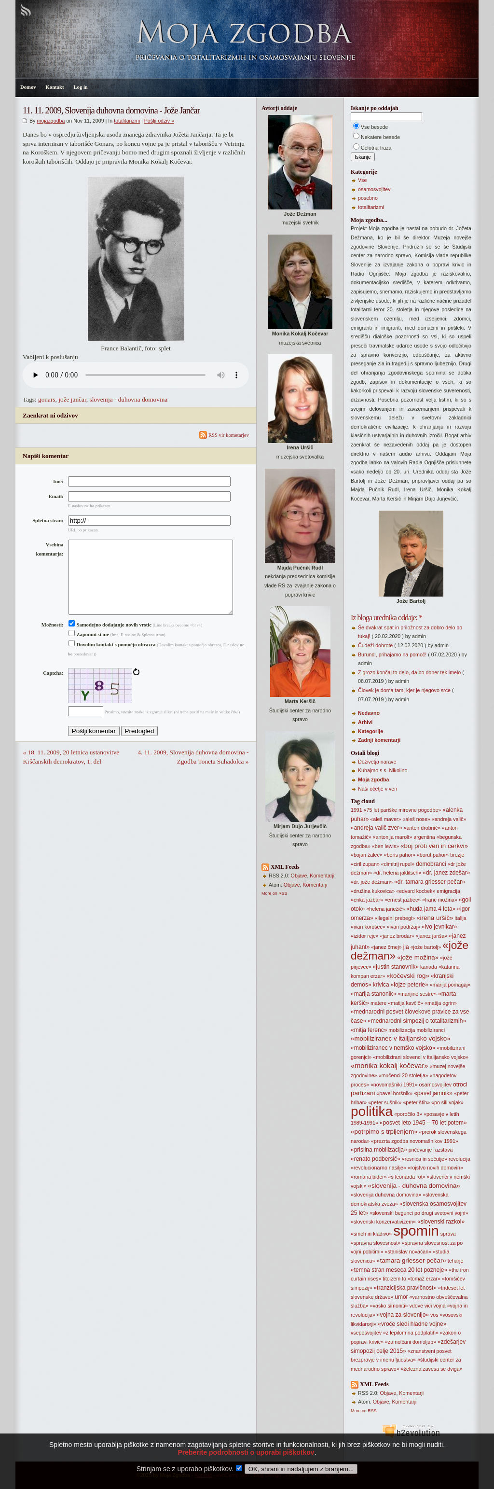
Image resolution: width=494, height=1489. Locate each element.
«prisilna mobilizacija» (379, 1149)
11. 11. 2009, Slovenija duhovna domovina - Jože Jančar (111, 110)
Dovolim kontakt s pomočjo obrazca (112, 660)
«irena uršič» (434, 917)
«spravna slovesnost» (375, 1243)
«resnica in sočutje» (424, 1159)
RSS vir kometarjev (224, 435)
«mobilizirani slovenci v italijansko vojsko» (420, 1057)
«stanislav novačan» (408, 1251)
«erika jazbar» (367, 900)
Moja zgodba (373, 779)
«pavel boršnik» (394, 1093)
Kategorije (370, 731)
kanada (428, 967)
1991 (356, 810)
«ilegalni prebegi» (395, 918)
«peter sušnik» (384, 1102)
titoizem (391, 1278)
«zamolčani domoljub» (410, 1342)
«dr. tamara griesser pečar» (429, 881)
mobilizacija (401, 1030)
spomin (416, 1231)
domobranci (431, 864)
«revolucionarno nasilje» (378, 1167)
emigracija (448, 891)
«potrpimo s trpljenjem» (384, 1131)
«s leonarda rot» (406, 1177)
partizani (363, 1093)
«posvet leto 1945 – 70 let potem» (423, 1122)
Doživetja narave (377, 762)
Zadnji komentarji (379, 740)
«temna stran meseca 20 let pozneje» (399, 1269)
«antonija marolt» (392, 837)
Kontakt (55, 87)
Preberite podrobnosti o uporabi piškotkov (246, 1467)
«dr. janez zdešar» (446, 872)
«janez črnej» (386, 947)
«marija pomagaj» (450, 985)
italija (460, 918)
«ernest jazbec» (402, 900)
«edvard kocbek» (415, 891)
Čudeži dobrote (375, 645)
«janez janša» (431, 936)
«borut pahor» (433, 855)
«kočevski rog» (407, 975)
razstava (443, 1150)
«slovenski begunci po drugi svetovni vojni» (419, 1213)
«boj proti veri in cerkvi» (434, 845)
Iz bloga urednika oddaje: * (386, 617)
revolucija (459, 1159)
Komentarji (322, 875)
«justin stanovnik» (396, 966)
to (404, 1278)
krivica (381, 984)
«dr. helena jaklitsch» (397, 873)
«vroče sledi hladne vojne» (412, 1324)
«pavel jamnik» (433, 1093)
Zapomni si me (89, 650)
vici (428, 1305)
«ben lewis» (385, 846)
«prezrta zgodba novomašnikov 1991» (414, 1141)
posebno (368, 198)
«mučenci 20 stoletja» (403, 1075)
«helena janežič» (385, 909)
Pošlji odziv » (159, 121)
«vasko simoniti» (389, 1305)
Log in (80, 87)
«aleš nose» (416, 819)
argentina (424, 837)
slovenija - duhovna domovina (128, 399)
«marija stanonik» (373, 993)
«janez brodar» (397, 936)
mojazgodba (51, 121)
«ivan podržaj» (403, 927)
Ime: (58, 481)
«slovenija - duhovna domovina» (414, 1185)
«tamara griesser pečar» (411, 1260)
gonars (46, 399)
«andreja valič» (449, 819)
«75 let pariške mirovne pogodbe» (402, 810)
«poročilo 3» (408, 1114)
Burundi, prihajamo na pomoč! (392, 654)
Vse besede (374, 127)
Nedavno (369, 713)
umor (401, 1297)
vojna (439, 1305)
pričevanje (420, 1150)
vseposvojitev (366, 1333)
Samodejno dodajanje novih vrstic (110, 640)
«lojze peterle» (409, 984)
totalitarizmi (127, 121)
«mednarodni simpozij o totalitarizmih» (417, 1020)
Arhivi (365, 722)
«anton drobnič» (422, 828)
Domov (28, 87)
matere (378, 1003)
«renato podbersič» (375, 1158)
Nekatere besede (380, 137)
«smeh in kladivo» (371, 1234)
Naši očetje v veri (377, 789)
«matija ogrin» (441, 1003)
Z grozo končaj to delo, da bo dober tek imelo (409, 672)
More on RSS (274, 893)
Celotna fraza (376, 148)
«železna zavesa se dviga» (432, 1369)
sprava (448, 1234)
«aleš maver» (385, 819)
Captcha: (53, 688)
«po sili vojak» (447, 1102)
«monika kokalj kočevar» (389, 1066)
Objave (299, 875)
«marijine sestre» (417, 994)
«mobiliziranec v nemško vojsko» (393, 1047)
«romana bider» (369, 1177)
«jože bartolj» (426, 947)
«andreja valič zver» (376, 827)
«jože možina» (418, 957)
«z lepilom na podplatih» (411, 1333)
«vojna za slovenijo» (403, 1314)
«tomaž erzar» (424, 1278)
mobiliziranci (430, 1030)
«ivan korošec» (368, 927)
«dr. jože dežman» (372, 882)
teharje (456, 1261)
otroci (460, 1084)
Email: (56, 496)
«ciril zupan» (365, 864)
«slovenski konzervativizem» (383, 1222)
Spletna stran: (47, 520)
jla (406, 947)
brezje (457, 855)
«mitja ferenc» (369, 1030)
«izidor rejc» (364, 936)
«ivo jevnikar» (439, 926)
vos (434, 1315)
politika (372, 1111)
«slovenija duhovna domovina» (386, 1194)
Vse (362, 180)
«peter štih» (416, 1102)
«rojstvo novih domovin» (435, 1167)
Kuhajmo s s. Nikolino (382, 770)
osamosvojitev (374, 189)
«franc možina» (439, 900)
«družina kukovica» (373, 891)
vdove (416, 1305)
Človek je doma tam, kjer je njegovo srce (404, 690)
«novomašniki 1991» (394, 1084)
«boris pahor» (399, 855)
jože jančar (72, 399)
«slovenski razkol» (441, 1221)
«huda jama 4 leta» (430, 908)
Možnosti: (52, 640)
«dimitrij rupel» (397, 864)
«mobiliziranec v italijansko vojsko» (401, 1038)
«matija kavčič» (405, 1003)
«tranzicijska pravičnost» (405, 1287)
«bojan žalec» (367, 855)
